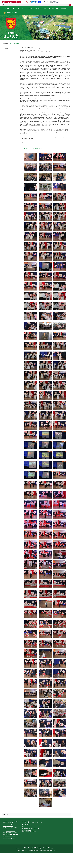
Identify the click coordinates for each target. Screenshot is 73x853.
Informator (53, 8)
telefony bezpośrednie (8, 826)
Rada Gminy (15, 8)
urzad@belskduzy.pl (10, 831)
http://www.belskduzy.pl (11, 832)
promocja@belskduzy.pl (51, 848)
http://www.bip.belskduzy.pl (9, 836)
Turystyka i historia (40, 8)
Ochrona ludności (11, 13)
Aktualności (63, 8)
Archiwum (7, 48)
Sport (29, 8)
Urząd (23, 8)
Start (10, 43)
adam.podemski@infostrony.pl (48, 850)
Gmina (6, 8)
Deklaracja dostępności (9, 838)
